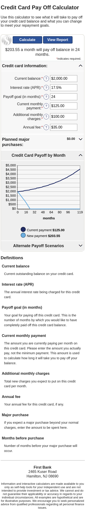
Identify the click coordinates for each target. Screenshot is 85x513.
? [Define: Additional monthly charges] (46, 116)
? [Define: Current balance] (46, 78)
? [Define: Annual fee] (46, 127)
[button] (42, 66)
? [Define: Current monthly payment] (46, 106)
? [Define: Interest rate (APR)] (46, 88)
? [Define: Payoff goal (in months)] (46, 97)
